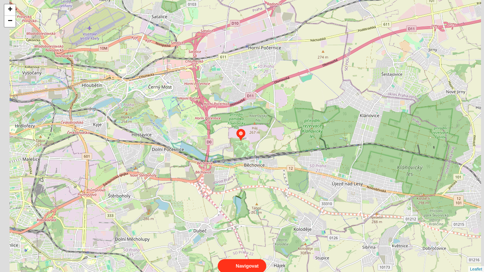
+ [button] (10, 9)
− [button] (10, 21)
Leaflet (476, 262)
